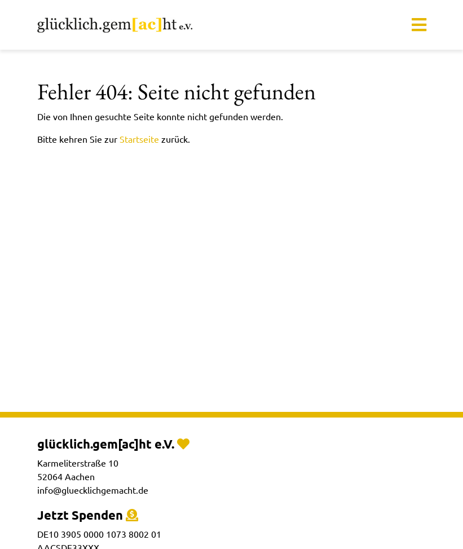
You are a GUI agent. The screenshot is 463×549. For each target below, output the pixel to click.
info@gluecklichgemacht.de (92, 489)
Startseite (139, 138)
